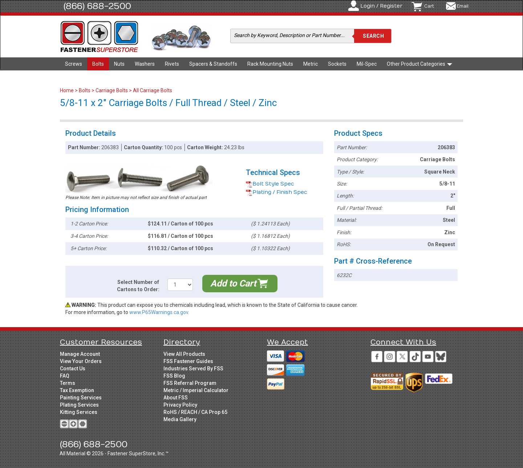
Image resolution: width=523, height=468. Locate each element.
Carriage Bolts (112, 90)
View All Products (184, 354)
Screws (73, 64)
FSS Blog (174, 376)
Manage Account (80, 354)
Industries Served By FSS (193, 368)
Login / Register (381, 6)
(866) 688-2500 (97, 6)
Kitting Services (78, 412)
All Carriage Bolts (152, 90)
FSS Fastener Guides (188, 361)
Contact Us (72, 368)
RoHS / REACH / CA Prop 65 (195, 412)
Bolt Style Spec (270, 184)
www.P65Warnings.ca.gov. (159, 312)
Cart (429, 6)
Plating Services (79, 405)
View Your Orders (81, 361)
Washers (145, 64)
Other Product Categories (419, 64)
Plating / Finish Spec (276, 192)
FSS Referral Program (189, 383)
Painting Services (81, 397)
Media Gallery (179, 419)
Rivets (172, 64)
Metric (310, 64)
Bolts (98, 64)
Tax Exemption (77, 390)
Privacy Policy (180, 405)
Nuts (119, 64)
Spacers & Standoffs (213, 64)
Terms (67, 383)
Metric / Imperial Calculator (195, 390)
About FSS (175, 397)
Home (67, 90)
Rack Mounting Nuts (270, 64)
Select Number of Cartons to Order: (138, 285)
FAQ (64, 376)
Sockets (337, 64)
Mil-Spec (367, 64)
